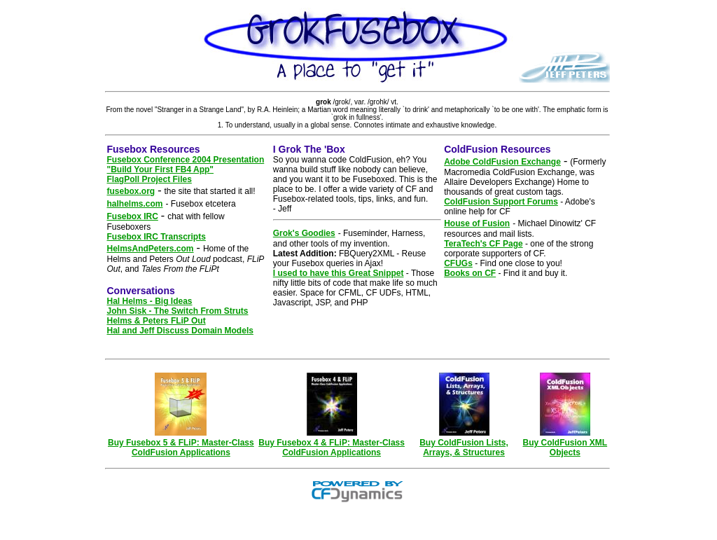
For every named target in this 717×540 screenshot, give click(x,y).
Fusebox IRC (132, 216)
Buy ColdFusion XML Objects (564, 443)
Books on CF (470, 273)
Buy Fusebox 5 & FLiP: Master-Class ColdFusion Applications (181, 443)
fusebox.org (131, 191)
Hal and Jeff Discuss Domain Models (180, 330)
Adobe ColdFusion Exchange (502, 162)
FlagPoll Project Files (149, 179)
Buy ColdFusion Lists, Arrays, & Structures (463, 443)
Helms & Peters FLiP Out (156, 321)
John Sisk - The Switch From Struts (178, 311)
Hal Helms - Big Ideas (150, 301)
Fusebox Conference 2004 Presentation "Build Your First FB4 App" (186, 164)
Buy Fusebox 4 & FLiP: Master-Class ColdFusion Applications (331, 443)
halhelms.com (135, 204)
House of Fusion (477, 223)
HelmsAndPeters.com (150, 249)
